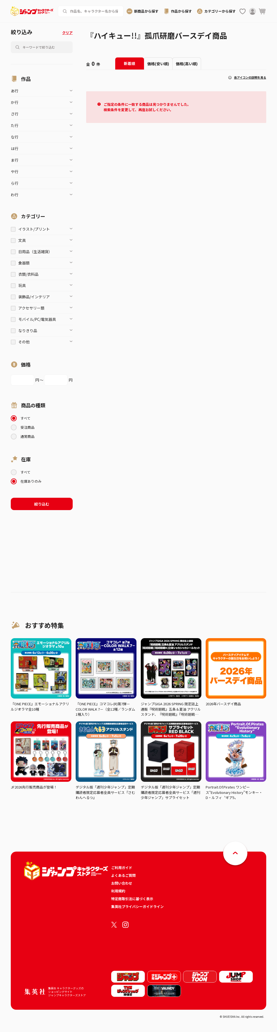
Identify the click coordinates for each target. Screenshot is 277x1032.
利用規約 (118, 890)
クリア (67, 32)
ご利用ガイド (121, 867)
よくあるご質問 (123, 875)
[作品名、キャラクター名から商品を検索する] (94, 11)
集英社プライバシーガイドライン (137, 906)
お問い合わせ (121, 883)
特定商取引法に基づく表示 (132, 898)
